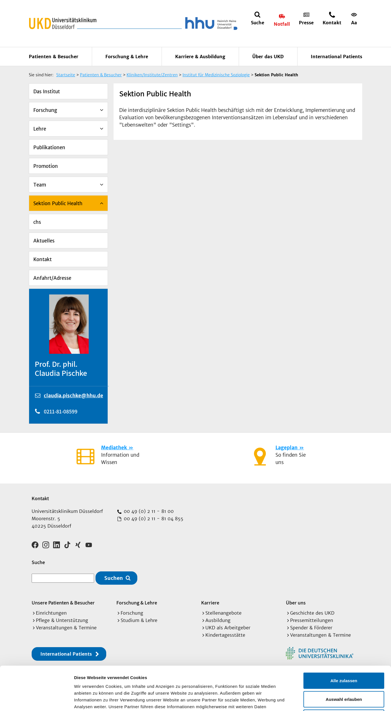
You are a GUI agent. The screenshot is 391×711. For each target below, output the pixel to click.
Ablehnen (343, 673)
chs (37, 222)
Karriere (210, 602)
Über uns (296, 602)
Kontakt (42, 259)
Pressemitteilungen (311, 620)
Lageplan (286, 448)
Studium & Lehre (139, 620)
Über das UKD (268, 56)
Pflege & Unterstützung (62, 620)
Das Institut (46, 91)
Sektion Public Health (57, 203)
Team (39, 185)
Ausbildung (218, 620)
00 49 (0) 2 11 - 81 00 (148, 511)
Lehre (39, 129)
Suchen (113, 578)
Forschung (45, 110)
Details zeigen (300, 699)
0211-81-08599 (60, 411)
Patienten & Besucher (53, 56)
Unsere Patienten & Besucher (63, 602)
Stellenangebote (223, 613)
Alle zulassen (343, 636)
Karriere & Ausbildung (200, 56)
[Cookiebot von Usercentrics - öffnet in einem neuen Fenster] (36, 700)
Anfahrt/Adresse (52, 278)
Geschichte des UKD (312, 613)
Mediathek (114, 448)
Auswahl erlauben (344, 655)
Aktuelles (44, 241)
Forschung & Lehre (126, 56)
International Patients (336, 56)
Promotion (45, 166)
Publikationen (49, 147)
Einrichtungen (51, 613)
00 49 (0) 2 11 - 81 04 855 (152, 518)
